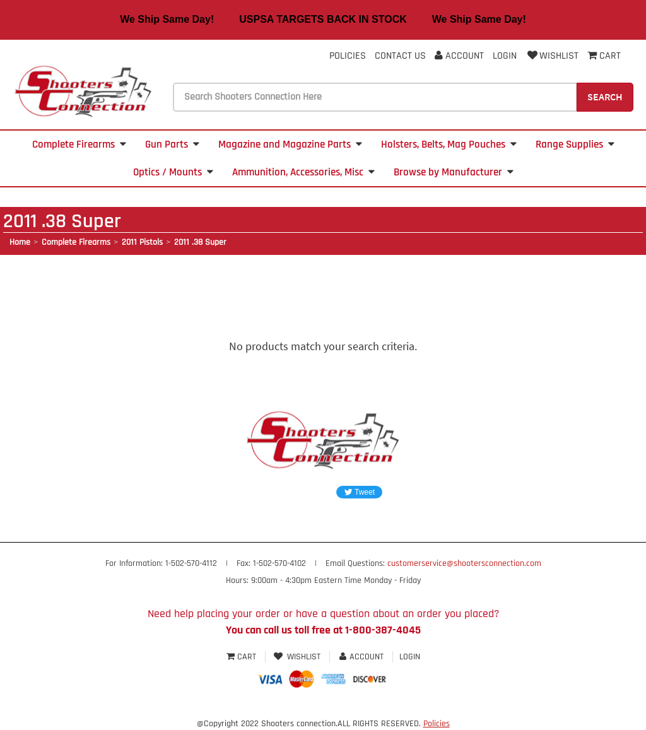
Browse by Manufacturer (454, 172)
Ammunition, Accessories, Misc (303, 172)
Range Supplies (575, 144)
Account (459, 55)
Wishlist (552, 55)
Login (505, 55)
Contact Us (400, 55)
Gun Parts (172, 144)
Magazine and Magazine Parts (290, 144)
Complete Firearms (79, 144)
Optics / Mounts (173, 172)
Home (19, 242)
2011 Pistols (142, 242)
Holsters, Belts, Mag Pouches (449, 144)
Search (605, 96)
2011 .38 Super (200, 242)
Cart (242, 656)
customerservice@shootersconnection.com (464, 563)
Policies (347, 55)
